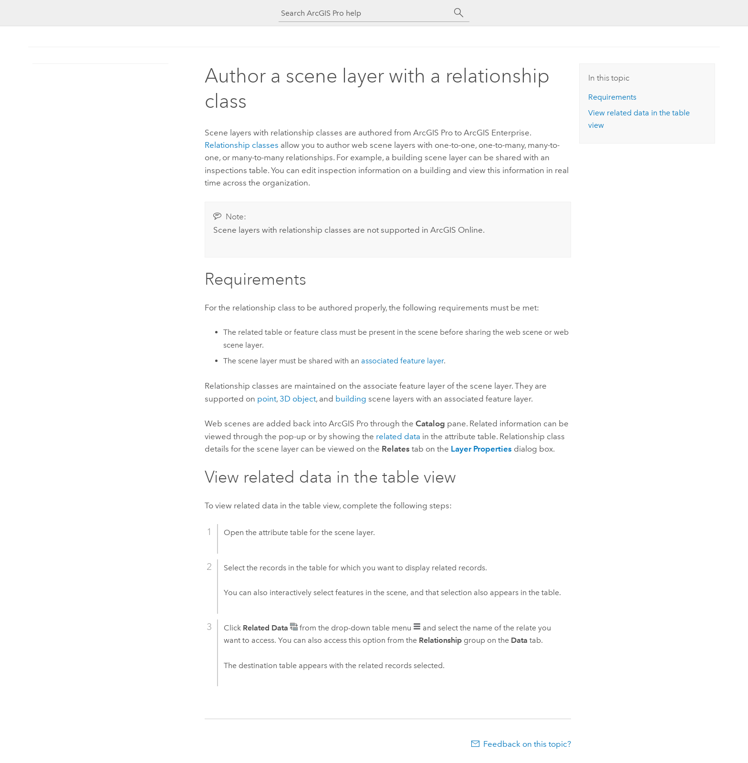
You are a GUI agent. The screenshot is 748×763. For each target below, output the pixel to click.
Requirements (612, 97)
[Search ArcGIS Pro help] (364, 13)
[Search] (459, 13)
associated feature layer (402, 360)
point (266, 398)
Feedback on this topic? (527, 744)
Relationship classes (242, 145)
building (350, 398)
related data (398, 436)
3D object (298, 398)
